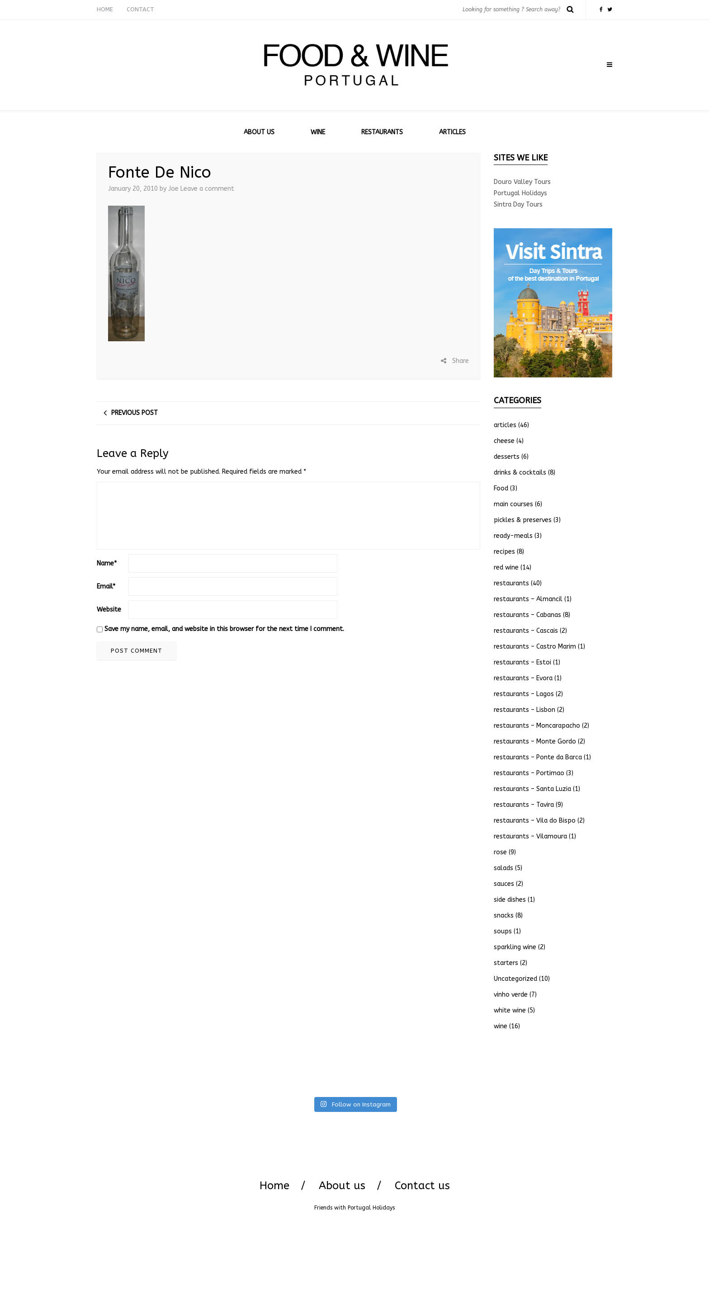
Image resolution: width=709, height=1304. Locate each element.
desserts (507, 457)
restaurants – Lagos (524, 694)
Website (109, 609)
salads (503, 868)
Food (501, 488)
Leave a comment (207, 189)
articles (505, 425)
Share (455, 361)
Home (274, 1185)
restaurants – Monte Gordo (535, 741)
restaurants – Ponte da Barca (538, 757)
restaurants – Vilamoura (530, 836)
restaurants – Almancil (528, 599)
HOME (105, 9)
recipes (504, 551)
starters (506, 963)
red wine (506, 567)
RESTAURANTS (382, 132)
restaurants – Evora (523, 678)
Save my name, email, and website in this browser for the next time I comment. (224, 629)
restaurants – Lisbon (524, 710)
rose (500, 852)
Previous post (134, 413)
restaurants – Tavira (524, 805)
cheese (504, 441)
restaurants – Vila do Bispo (535, 820)
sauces (504, 884)
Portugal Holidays (520, 193)
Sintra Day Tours (518, 204)
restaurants (511, 583)
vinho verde (511, 994)
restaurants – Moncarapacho (537, 726)
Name (107, 563)
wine (500, 1026)
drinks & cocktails (520, 472)
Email (106, 586)
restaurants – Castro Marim (535, 646)
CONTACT (140, 9)
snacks (504, 915)
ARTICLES (452, 132)
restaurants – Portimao (529, 773)
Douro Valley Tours (522, 182)
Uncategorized (515, 979)
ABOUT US (259, 132)
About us (342, 1185)
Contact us (422, 1185)
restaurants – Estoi (522, 662)
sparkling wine (515, 947)
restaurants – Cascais (526, 631)
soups (503, 931)
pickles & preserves (523, 520)
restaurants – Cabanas (527, 615)
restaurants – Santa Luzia (532, 789)
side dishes (510, 900)
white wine (510, 1010)
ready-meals (513, 536)
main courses (513, 504)
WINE (318, 132)
